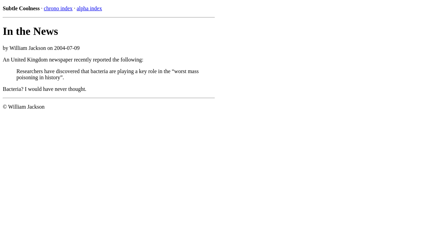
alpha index (89, 8)
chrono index (58, 8)
